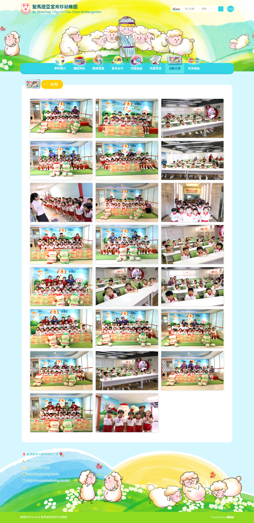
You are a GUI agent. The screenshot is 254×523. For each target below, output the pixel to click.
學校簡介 (60, 66)
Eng (230, 9)
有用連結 (193, 66)
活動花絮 (175, 66)
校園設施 (136, 66)
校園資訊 (155, 66)
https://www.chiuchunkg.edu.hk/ (48, 480)
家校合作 (117, 66)
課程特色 (79, 66)
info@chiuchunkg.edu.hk (43, 474)
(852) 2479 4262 (38, 461)
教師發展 (98, 66)
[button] (52, 85)
